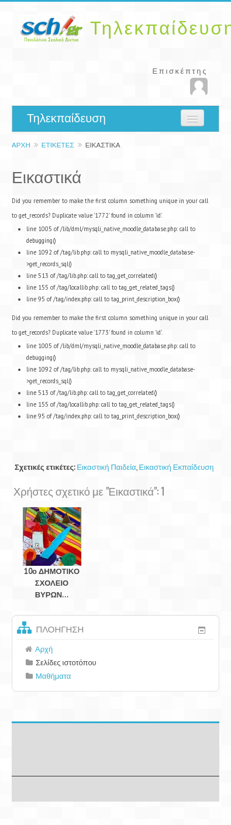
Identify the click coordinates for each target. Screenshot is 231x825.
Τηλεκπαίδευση (66, 118)
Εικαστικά (102, 144)
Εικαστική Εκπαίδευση (176, 467)
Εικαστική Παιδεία (106, 467)
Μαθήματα (53, 676)
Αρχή (21, 144)
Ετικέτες (58, 144)
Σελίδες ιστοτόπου (66, 663)
